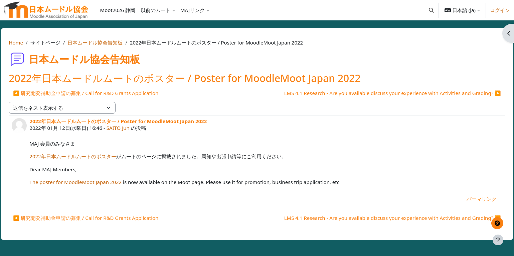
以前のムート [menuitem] (156, 10)
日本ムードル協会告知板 (110, 42)
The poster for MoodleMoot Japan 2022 (90, 182)
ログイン (500, 10)
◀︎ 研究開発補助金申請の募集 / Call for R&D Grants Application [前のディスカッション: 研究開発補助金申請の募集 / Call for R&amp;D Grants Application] (100, 93)
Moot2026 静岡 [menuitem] (117, 10)
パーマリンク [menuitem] (467, 198)
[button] (431, 10)
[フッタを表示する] (498, 240)
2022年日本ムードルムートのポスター (87, 156)
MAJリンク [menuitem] (192, 10)
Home (31, 42)
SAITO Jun (132, 127)
